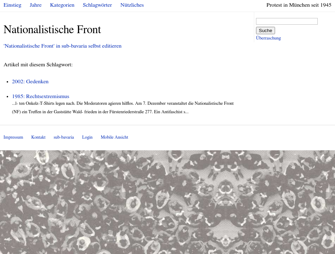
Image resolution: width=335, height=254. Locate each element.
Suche (265, 30)
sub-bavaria (64, 137)
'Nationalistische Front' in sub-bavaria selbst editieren (63, 46)
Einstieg (13, 5)
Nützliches (132, 5)
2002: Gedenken (30, 81)
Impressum (13, 137)
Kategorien (62, 5)
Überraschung (268, 38)
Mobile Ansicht (114, 137)
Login (87, 137)
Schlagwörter (97, 5)
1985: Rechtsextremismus (40, 96)
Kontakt (38, 137)
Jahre (36, 5)
